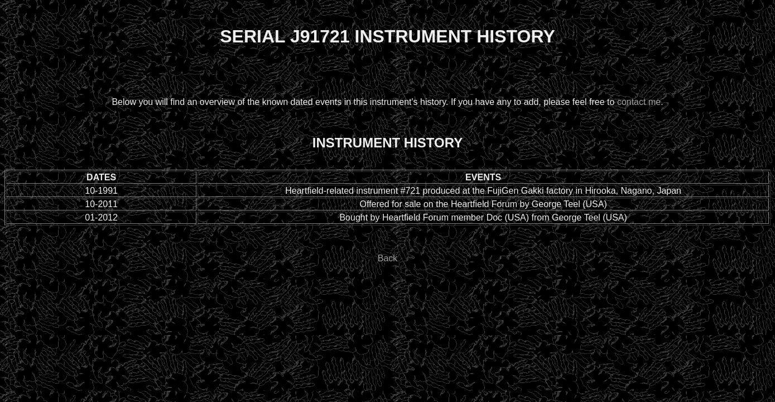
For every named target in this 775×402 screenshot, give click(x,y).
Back (388, 258)
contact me (639, 102)
